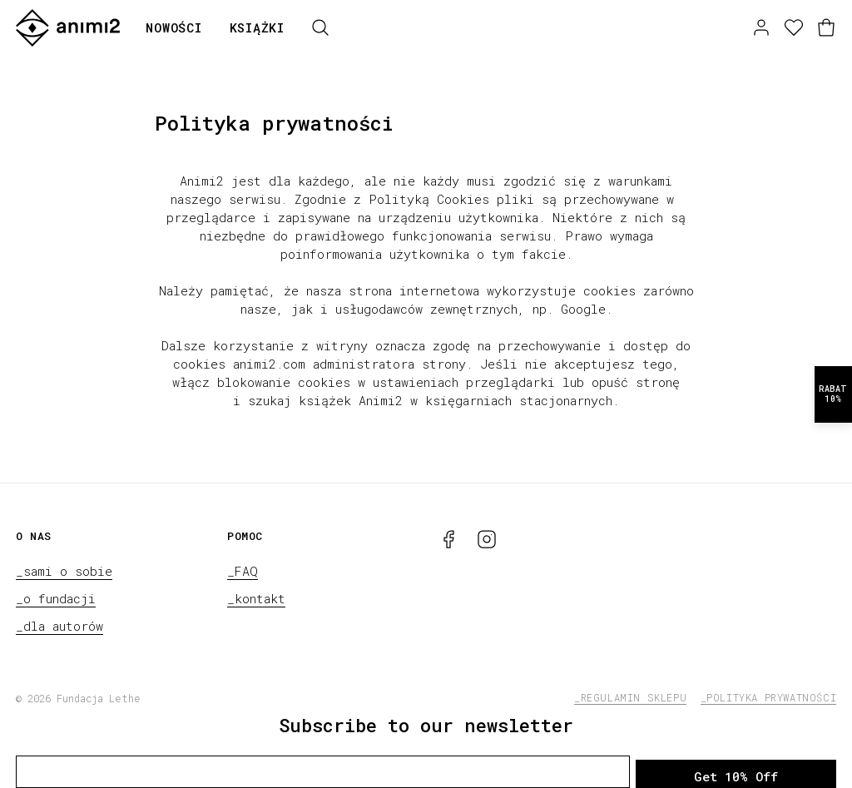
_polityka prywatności (769, 697)
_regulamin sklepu (630, 697)
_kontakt (256, 598)
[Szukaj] (320, 27)
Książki (257, 27)
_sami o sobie (64, 571)
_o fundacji (56, 598)
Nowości (173, 27)
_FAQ (242, 571)
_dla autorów (59, 625)
